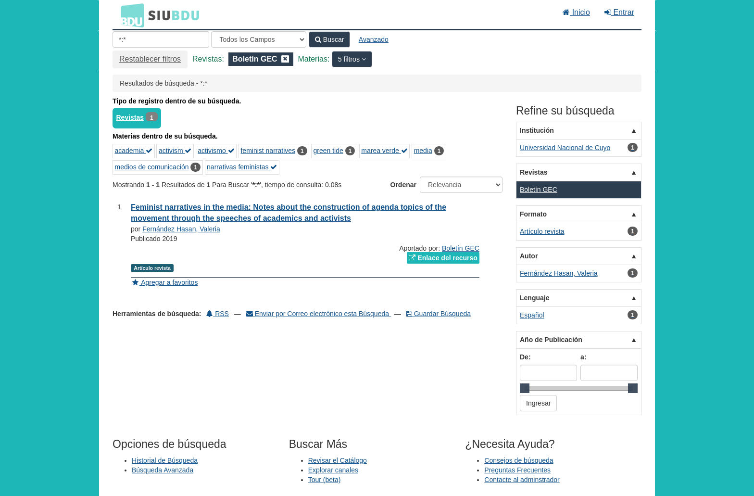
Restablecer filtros (150, 59)
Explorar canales (333, 470)
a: (583, 357)
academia (134, 150)
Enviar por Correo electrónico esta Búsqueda (318, 314)
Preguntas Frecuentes (517, 470)
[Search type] (258, 39)
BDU (129, 15)
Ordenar (403, 185)
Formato (533, 214)
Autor (529, 256)
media (423, 150)
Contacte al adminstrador (521, 479)
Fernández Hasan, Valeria (181, 229)
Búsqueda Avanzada (162, 470)
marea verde (384, 150)
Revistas (130, 117)
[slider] (524, 388)
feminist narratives (267, 150)
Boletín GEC (460, 248)
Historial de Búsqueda (165, 460)
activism (175, 150)
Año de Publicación (551, 339)
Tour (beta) (324, 479)
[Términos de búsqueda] (161, 39)
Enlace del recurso (443, 258)
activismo (216, 150)
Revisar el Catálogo (337, 460)
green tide (328, 150)
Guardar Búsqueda (438, 314)
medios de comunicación (152, 167)
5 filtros (350, 59)
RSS (217, 314)
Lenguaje (534, 298)
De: (525, 357)
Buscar (329, 39)
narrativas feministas (242, 167)
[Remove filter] (285, 59)
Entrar (619, 12)
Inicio (576, 12)
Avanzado (374, 39)
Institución (537, 130)
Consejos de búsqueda (518, 460)
